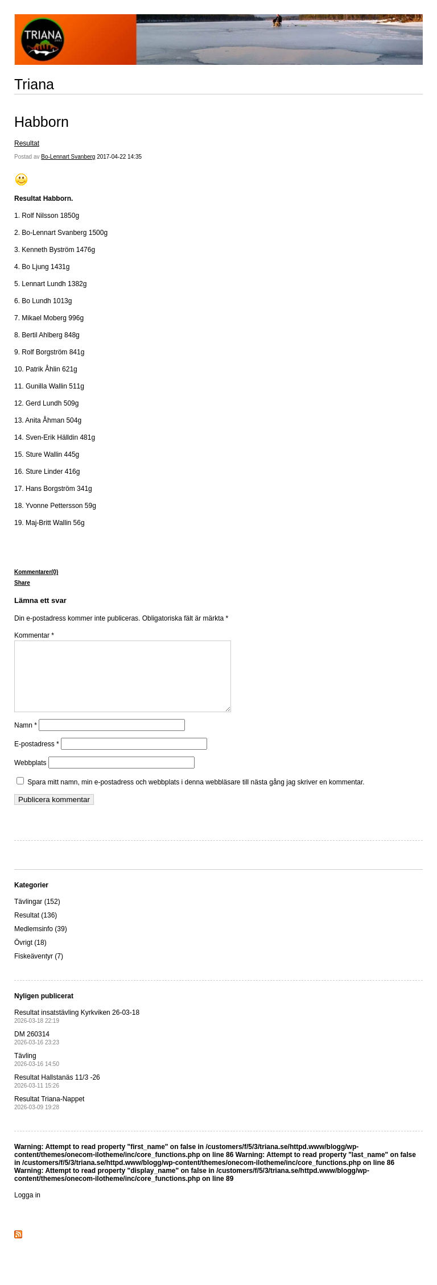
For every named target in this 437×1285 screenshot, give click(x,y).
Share (22, 583)
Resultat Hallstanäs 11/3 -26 (57, 1094)
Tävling (36, 1073)
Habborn (41, 122)
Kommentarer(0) (36, 572)
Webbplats (30, 776)
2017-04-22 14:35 (119, 157)
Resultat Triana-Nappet (49, 1116)
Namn (25, 739)
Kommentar (34, 635)
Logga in (27, 1209)
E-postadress (36, 758)
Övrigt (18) (30, 956)
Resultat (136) (35, 929)
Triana (34, 84)
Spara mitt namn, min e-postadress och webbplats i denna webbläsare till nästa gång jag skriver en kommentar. (195, 796)
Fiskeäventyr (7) (38, 970)
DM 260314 (36, 1051)
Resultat (26, 143)
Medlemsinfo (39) (40, 943)
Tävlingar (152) (37, 915)
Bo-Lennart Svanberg (68, 157)
